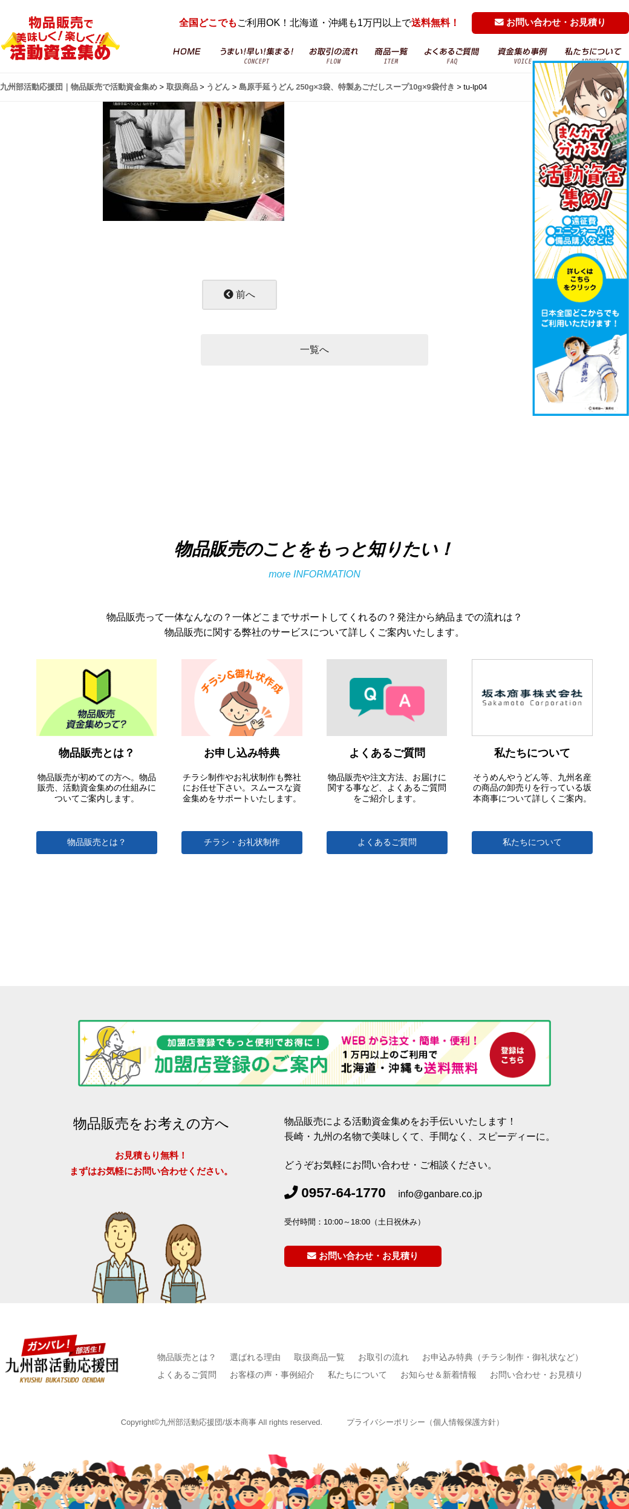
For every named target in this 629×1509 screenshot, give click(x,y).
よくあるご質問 (452, 56)
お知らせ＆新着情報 (438, 1374)
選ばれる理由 (255, 1357)
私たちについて (532, 842)
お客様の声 (523, 56)
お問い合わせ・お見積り (550, 22)
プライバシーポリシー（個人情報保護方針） (425, 1422)
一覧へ (314, 349)
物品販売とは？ (96, 842)
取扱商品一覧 (319, 1357)
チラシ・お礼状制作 (242, 842)
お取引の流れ (334, 56)
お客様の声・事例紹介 (272, 1374)
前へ (239, 294)
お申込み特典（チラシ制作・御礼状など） (502, 1357)
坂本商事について (593, 56)
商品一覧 (391, 56)
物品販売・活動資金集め (256, 56)
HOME (186, 56)
